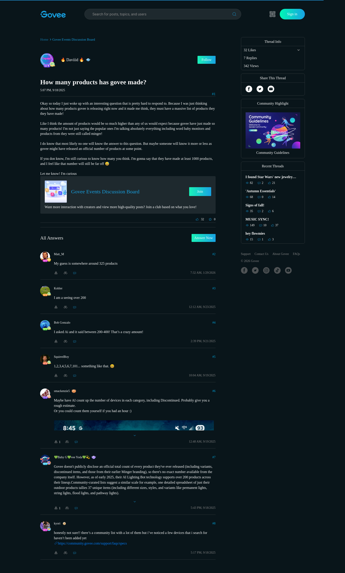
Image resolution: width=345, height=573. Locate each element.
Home (44, 39)
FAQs (296, 254)
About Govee (280, 254)
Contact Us (262, 254)
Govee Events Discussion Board (73, 39)
